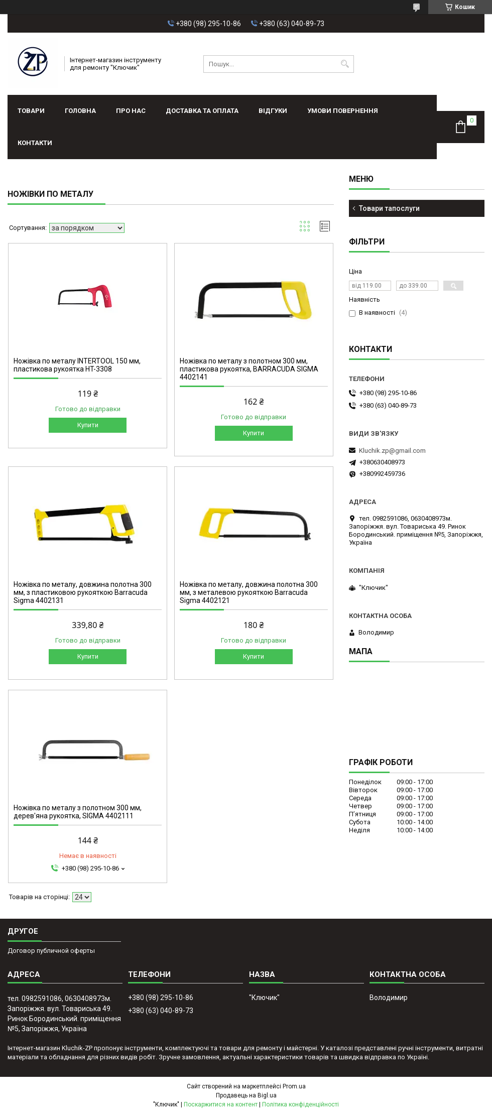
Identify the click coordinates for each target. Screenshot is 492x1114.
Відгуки (273, 110)
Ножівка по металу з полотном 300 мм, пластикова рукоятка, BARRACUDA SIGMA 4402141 (249, 369)
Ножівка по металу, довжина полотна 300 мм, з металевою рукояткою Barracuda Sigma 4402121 (249, 592)
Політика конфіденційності (300, 1104)
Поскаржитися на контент (221, 1104)
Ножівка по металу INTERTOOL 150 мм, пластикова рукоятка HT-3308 (77, 365)
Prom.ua (294, 1086)
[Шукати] (345, 64)
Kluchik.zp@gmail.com (392, 450)
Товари (31, 110)
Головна (80, 110)
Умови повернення (342, 110)
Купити (87, 425)
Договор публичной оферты (51, 950)
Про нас (131, 110)
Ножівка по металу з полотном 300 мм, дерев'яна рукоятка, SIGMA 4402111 (78, 812)
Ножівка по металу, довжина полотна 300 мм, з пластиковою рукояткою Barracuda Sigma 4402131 (83, 592)
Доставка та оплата (202, 110)
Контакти (35, 143)
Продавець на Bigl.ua (246, 1095)
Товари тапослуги (389, 208)
